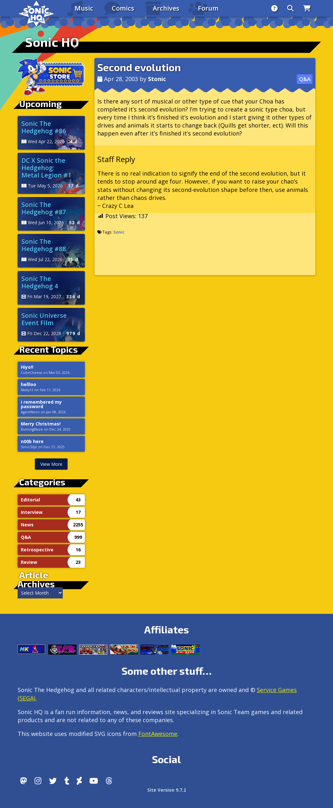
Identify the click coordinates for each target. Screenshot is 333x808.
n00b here (32, 441)
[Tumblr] (66, 781)
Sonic (119, 232)
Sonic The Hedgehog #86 (43, 127)
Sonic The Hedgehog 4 (39, 282)
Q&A (305, 79)
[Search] (290, 8)
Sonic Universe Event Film (44, 319)
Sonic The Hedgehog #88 (43, 245)
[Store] (306, 8)
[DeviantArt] (79, 781)
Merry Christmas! (41, 424)
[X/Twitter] (53, 781)
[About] (274, 8)
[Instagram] (38, 781)
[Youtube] (93, 781)
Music (84, 8)
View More (51, 464)
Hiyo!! (27, 367)
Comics (123, 8)
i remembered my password (41, 404)
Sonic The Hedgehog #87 (43, 208)
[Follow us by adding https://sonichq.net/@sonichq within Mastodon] (23, 781)
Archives (166, 8)
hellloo (28, 384)
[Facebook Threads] (109, 781)
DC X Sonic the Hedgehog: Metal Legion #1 (46, 167)
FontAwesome (157, 734)
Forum (208, 8)
